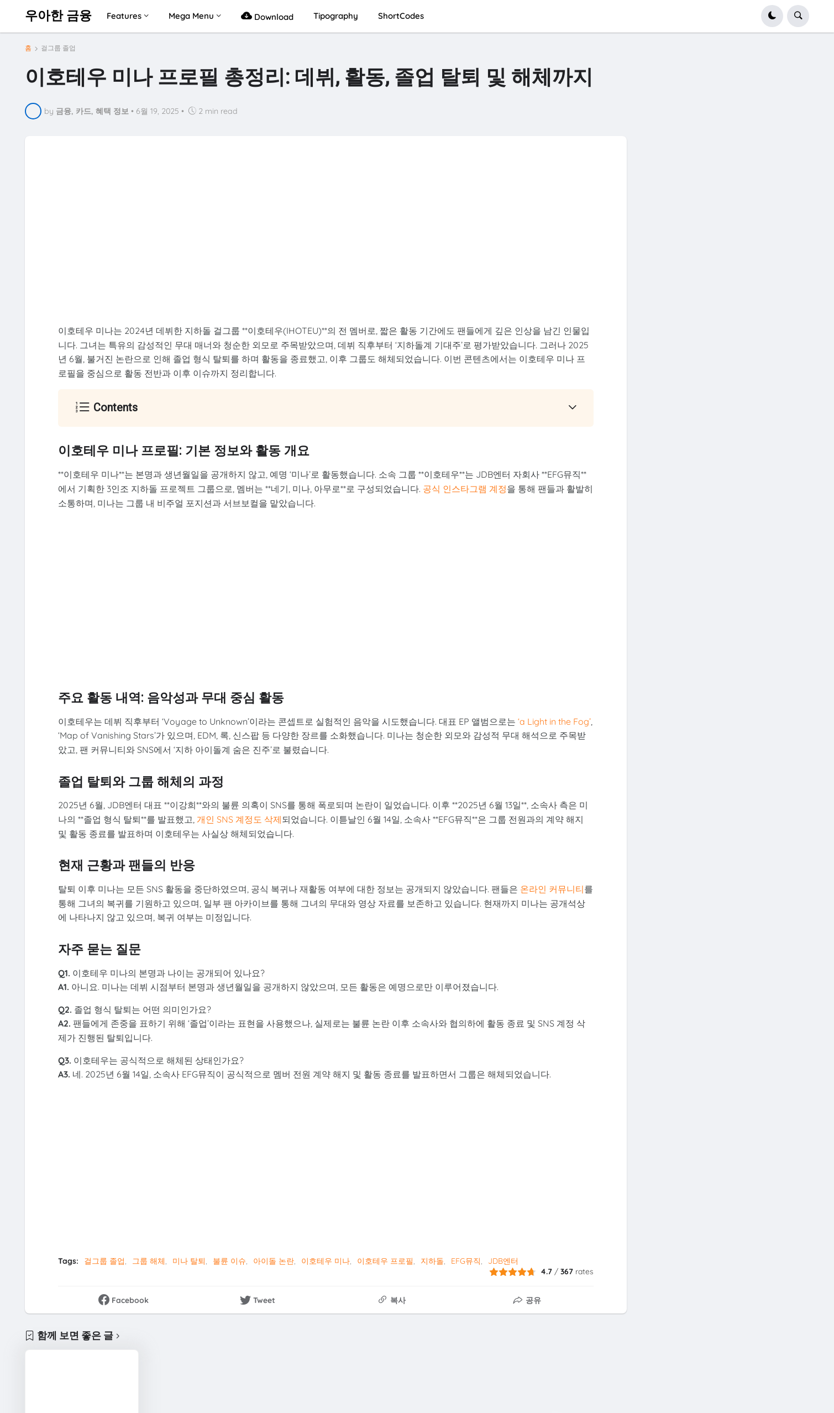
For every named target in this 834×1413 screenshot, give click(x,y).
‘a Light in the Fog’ (554, 721)
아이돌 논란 (273, 1261)
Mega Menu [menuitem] (191, 16)
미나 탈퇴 (189, 1261)
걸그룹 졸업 (58, 48)
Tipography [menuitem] (335, 16)
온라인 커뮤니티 (552, 888)
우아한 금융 (58, 15)
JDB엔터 (503, 1261)
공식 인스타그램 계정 (465, 488)
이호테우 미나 (325, 1261)
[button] (772, 16)
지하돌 (432, 1261)
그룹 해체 (148, 1261)
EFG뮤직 (466, 1261)
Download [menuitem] (267, 16)
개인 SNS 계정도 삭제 (239, 819)
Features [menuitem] (124, 16)
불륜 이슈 (229, 1261)
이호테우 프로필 (385, 1261)
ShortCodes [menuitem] (401, 16)
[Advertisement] (326, 246)
